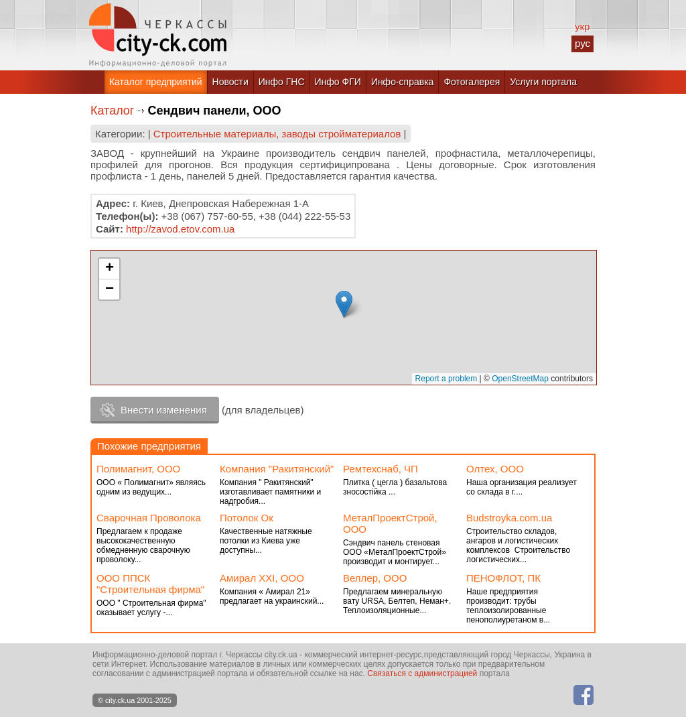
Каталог (112, 110)
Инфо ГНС (282, 81)
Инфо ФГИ (338, 81)
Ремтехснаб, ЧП (380, 468)
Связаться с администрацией (422, 673)
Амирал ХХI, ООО (262, 578)
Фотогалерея (471, 81)
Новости (230, 81)
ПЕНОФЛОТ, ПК (503, 578)
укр (582, 26)
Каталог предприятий (155, 81)
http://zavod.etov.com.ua (180, 229)
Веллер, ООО (375, 578)
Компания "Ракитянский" (277, 468)
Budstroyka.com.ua (509, 517)
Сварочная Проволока (148, 517)
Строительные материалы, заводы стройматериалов (277, 133)
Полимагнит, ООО (138, 468)
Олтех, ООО (495, 468)
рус (582, 43)
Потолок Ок (246, 517)
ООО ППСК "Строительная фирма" (150, 583)
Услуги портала (543, 81)
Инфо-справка (402, 81)
